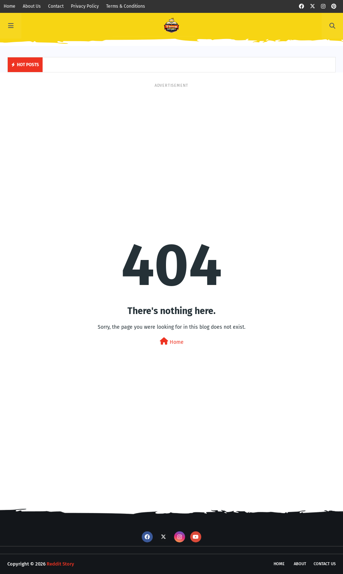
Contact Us (325, 563)
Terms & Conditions (125, 6)
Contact (56, 6)
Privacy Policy (85, 6)
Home (9, 6)
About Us (32, 6)
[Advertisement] (171, 140)
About (300, 563)
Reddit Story (60, 564)
